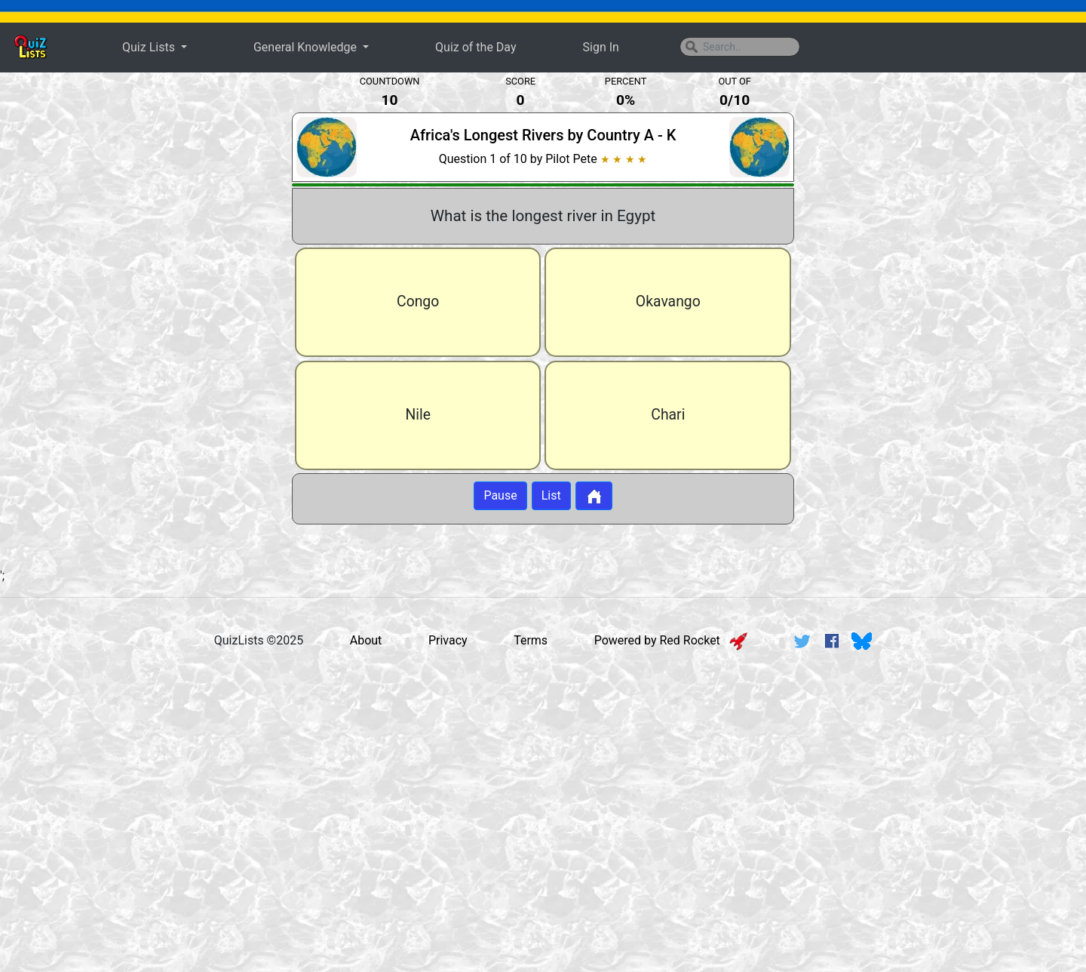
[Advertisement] (139, 320)
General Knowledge (306, 47)
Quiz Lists (150, 47)
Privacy (448, 640)
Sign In (601, 47)
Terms (531, 640)
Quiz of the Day (475, 47)
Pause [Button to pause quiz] (500, 495)
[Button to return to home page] (593, 495)
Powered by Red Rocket (670, 640)
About (366, 640)
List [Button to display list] (551, 495)
